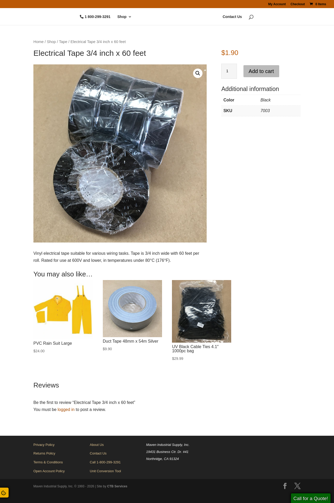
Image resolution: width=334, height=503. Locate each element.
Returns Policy (44, 453)
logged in (66, 409)
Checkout (298, 4)
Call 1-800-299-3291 (105, 462)
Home (38, 42)
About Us (97, 445)
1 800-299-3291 (81, 17)
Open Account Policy (49, 471)
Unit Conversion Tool (105, 471)
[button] (197, 73)
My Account (277, 4)
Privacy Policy (44, 445)
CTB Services (117, 486)
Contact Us (249, 17)
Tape (63, 42)
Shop (105, 17)
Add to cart (261, 71)
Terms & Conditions (48, 462)
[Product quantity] (229, 71)
